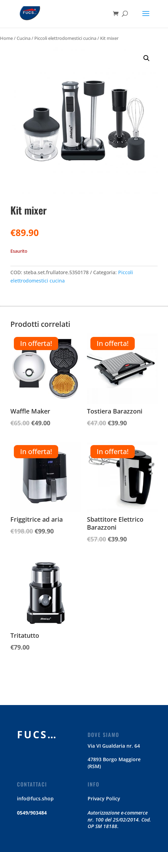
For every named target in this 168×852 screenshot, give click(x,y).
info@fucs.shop (35, 798)
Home (6, 38)
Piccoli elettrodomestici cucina (65, 38)
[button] (146, 58)
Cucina (23, 38)
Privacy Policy (104, 798)
